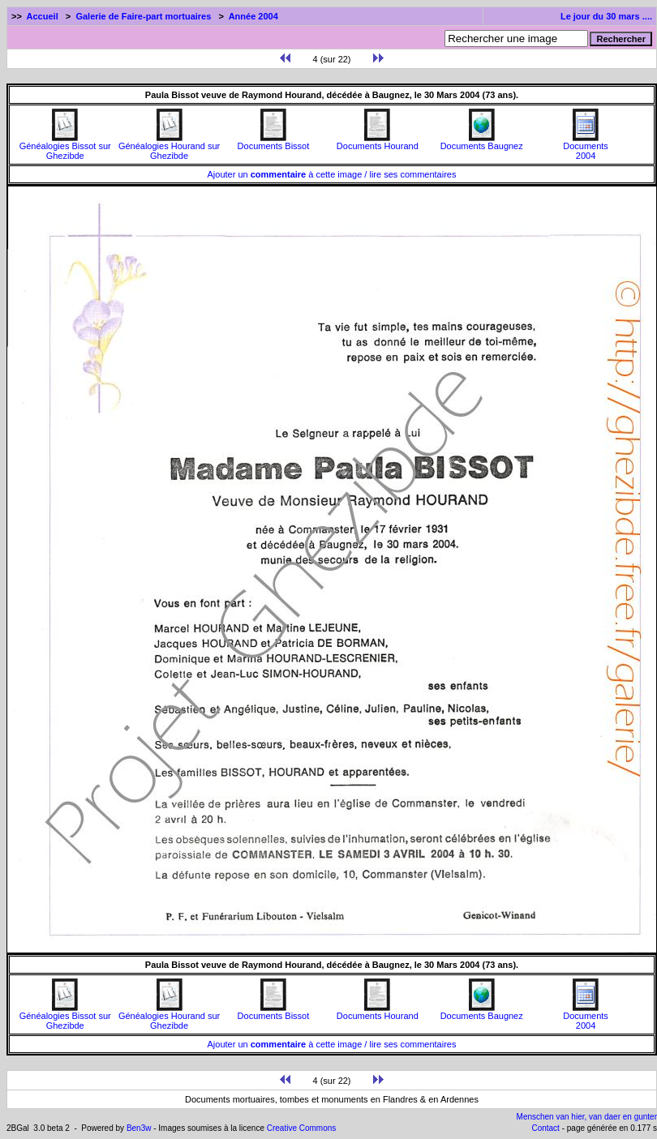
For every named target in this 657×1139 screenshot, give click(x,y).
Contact (545, 1128)
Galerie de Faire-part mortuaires (143, 16)
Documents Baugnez (481, 142)
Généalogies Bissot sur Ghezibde (65, 147)
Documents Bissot (274, 142)
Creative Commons (302, 1128)
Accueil (42, 16)
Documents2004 (585, 147)
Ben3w (139, 1128)
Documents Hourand (378, 142)
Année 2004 (253, 16)
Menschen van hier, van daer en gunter (587, 1116)
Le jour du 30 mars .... (606, 16)
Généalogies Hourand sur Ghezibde (169, 147)
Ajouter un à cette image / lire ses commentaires (332, 174)
